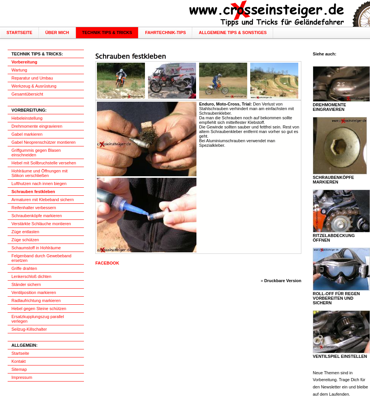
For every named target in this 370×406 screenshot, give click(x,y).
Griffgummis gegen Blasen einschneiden (36, 152)
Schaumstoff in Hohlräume (36, 247)
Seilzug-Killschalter (29, 329)
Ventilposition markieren (33, 292)
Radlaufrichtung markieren (36, 300)
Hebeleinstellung (26, 118)
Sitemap (19, 369)
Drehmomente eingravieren (36, 126)
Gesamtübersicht (27, 94)
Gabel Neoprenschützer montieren (43, 142)
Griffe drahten (24, 268)
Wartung (19, 70)
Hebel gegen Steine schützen (38, 308)
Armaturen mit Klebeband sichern (42, 199)
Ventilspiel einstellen (340, 356)
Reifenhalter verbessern (33, 207)
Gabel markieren (26, 134)
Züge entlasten (25, 231)
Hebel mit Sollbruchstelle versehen (43, 163)
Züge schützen (25, 239)
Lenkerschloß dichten (31, 276)
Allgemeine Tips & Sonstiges (233, 32)
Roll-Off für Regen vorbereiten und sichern (336, 298)
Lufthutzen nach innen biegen (38, 183)
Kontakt (18, 361)
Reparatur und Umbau (32, 78)
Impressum (21, 377)
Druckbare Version (282, 280)
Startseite (19, 32)
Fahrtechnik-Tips (165, 32)
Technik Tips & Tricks (107, 32)
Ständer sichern (26, 284)
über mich (57, 32)
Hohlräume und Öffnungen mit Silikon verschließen (39, 173)
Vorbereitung (24, 62)
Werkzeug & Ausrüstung (33, 86)
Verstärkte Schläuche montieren (41, 223)
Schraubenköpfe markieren (36, 215)
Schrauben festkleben (33, 191)
